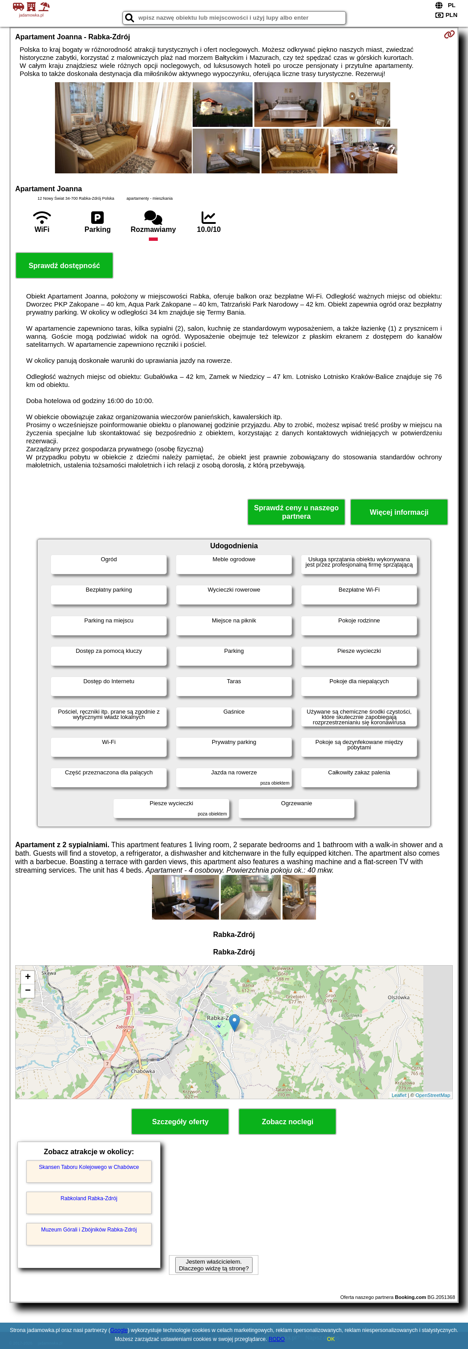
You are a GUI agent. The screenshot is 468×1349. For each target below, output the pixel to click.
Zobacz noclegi (288, 1122)
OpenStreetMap (432, 1095)
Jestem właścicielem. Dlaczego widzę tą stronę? (214, 1265)
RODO (277, 1339)
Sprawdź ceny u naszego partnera (296, 512)
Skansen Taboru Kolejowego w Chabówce (89, 1167)
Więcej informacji (399, 512)
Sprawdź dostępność (64, 265)
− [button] (28, 991)
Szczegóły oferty (180, 1122)
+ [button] (28, 977)
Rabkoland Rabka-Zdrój (89, 1198)
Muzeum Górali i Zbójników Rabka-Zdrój (89, 1230)
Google (119, 1330)
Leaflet (399, 1095)
